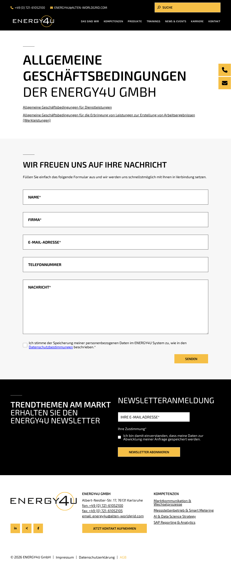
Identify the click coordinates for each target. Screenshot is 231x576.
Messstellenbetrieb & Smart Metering (184, 510)
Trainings (153, 21)
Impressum (65, 557)
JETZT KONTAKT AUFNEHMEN (114, 528)
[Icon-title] (15, 528)
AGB (123, 557)
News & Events (175, 21)
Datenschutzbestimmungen (51, 347)
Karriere (197, 21)
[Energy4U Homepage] (36, 21)
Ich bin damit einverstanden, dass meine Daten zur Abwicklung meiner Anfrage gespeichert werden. (163, 437)
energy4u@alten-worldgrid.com (78, 7)
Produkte (135, 21)
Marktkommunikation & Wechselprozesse (172, 502)
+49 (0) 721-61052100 (27, 7)
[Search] (187, 7)
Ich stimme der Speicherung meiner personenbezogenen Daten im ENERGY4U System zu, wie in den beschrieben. (108, 345)
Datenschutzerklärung (97, 557)
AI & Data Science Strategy (175, 516)
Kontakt (214, 21)
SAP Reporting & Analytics (174, 522)
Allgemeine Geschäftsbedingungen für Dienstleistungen (67, 107)
